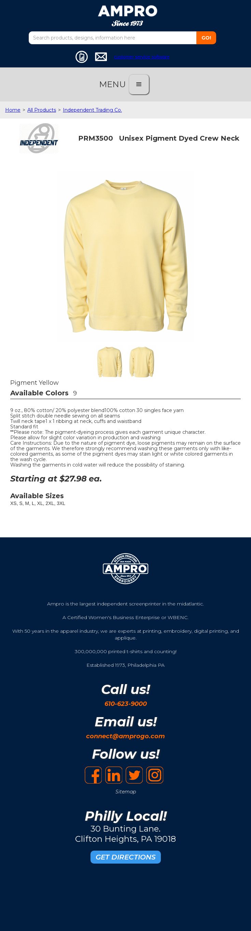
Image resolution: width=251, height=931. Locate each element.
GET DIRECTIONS (126, 857)
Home (12, 110)
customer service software (142, 57)
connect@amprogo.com (125, 736)
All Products (41, 110)
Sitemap (125, 792)
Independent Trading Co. (92, 110)
